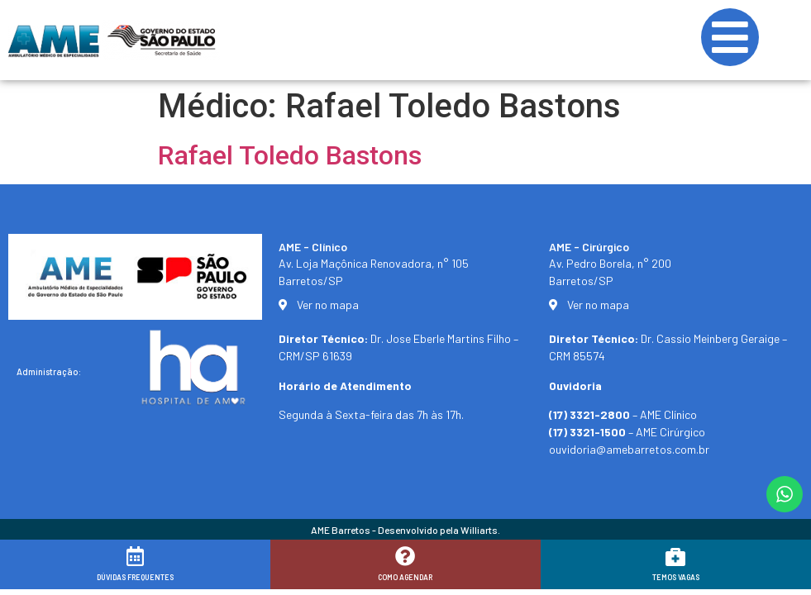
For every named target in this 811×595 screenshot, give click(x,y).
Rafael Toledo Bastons (290, 155)
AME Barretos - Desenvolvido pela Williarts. (405, 530)
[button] (776, 571)
